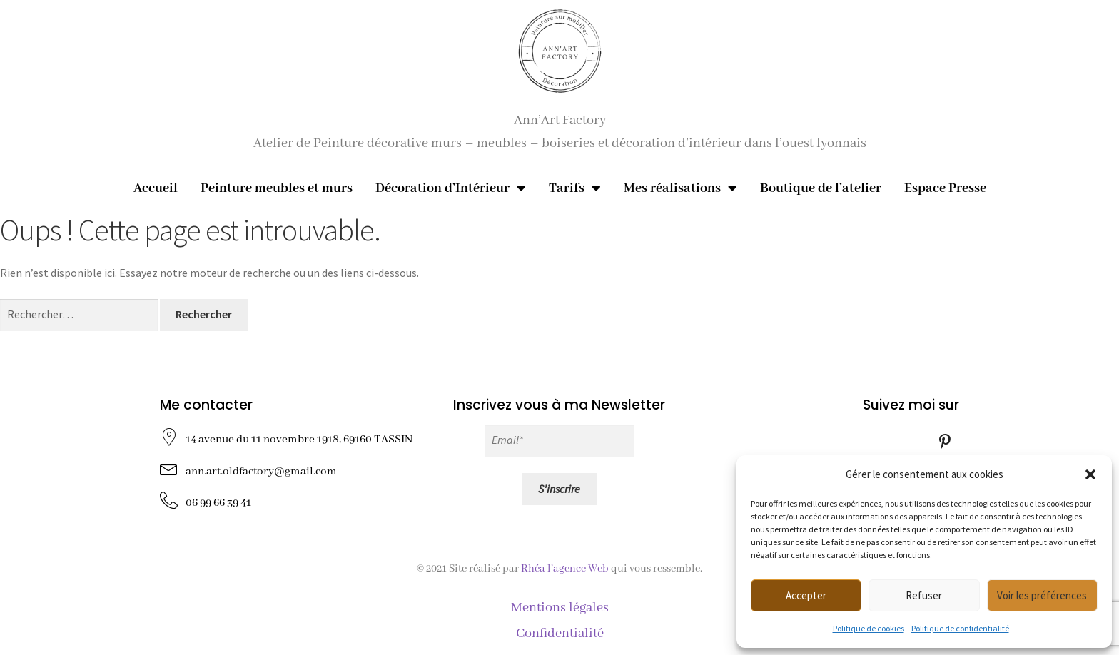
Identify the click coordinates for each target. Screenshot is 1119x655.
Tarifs (575, 188)
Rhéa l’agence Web (565, 568)
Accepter (806, 595)
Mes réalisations (680, 188)
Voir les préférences (1042, 595)
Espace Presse (945, 188)
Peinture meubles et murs (277, 188)
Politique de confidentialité (960, 628)
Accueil (155, 188)
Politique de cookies (868, 628)
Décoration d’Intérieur (450, 188)
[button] (1090, 474)
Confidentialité (560, 633)
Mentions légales (560, 607)
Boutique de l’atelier (820, 188)
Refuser (924, 595)
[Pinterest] (945, 440)
